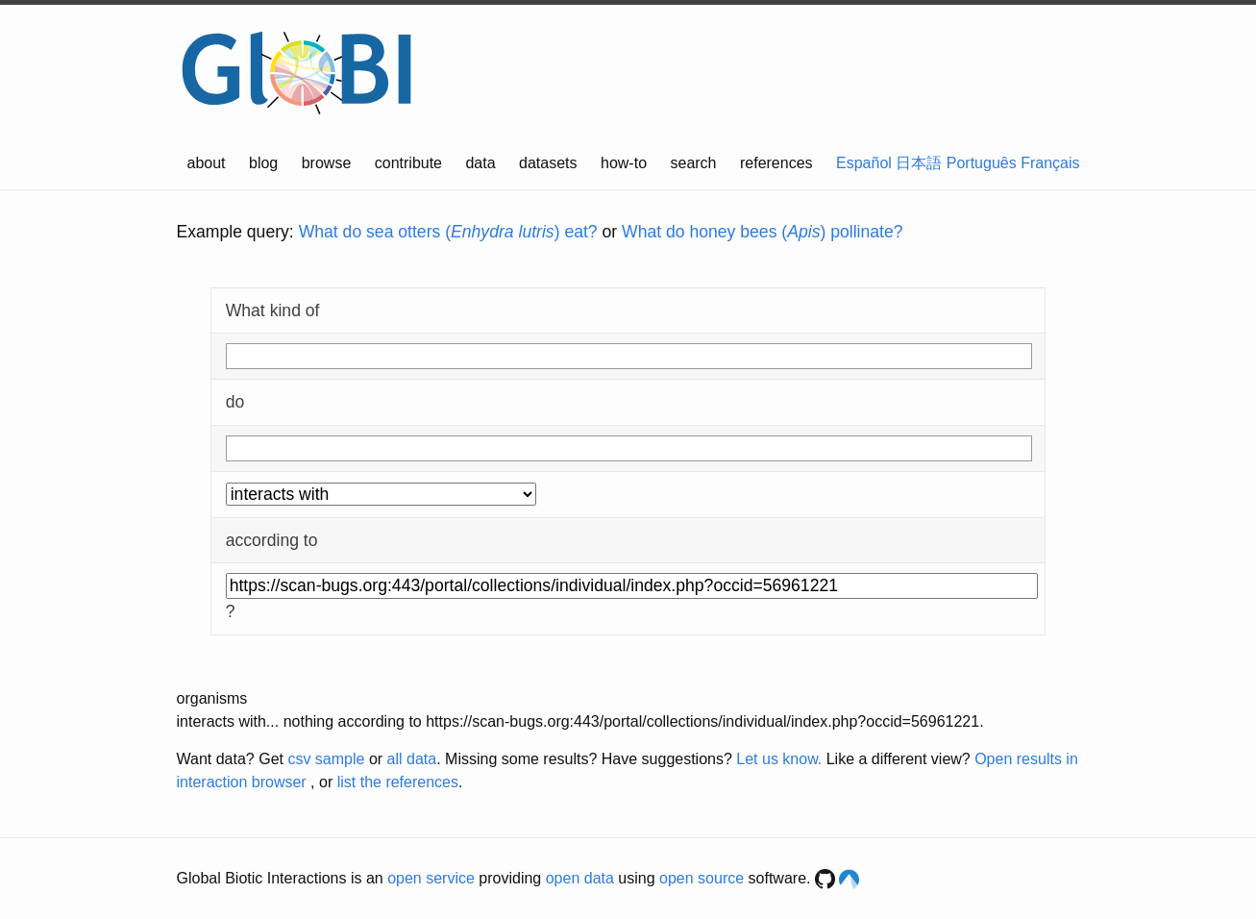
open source (701, 878)
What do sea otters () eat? (448, 231)
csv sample (325, 759)
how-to (624, 163)
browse (327, 163)
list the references (397, 782)
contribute (408, 163)
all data (412, 759)
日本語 (919, 163)
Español (864, 163)
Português (982, 163)
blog (263, 163)
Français (1050, 163)
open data (580, 878)
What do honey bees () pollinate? (762, 231)
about (206, 163)
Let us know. (779, 759)
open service (431, 878)
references (776, 163)
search (693, 163)
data (480, 163)
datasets (548, 163)
